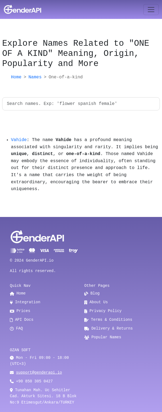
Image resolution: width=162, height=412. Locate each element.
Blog (92, 293)
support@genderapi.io (39, 372)
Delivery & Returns (108, 328)
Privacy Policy (103, 311)
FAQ (16, 328)
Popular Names (102, 337)
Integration (25, 302)
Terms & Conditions (108, 319)
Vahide (19, 140)
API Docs (21, 319)
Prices (20, 311)
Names (35, 77)
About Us (96, 302)
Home (16, 77)
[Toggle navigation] (151, 9)
